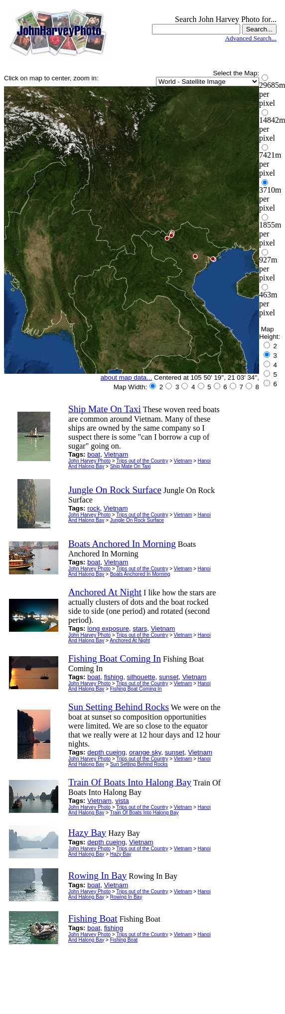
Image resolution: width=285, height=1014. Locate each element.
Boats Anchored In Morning (140, 574)
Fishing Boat (124, 940)
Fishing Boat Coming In (136, 689)
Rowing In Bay (126, 897)
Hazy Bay (121, 854)
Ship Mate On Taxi (130, 466)
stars (140, 628)
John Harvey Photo (89, 461)
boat (93, 454)
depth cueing (106, 752)
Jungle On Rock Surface (137, 520)
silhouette (141, 677)
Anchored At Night (130, 640)
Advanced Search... (251, 38)
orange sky (145, 752)
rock (93, 508)
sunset (168, 677)
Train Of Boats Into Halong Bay (144, 812)
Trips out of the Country (142, 461)
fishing (114, 677)
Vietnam (116, 454)
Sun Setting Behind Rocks (139, 764)
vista (122, 800)
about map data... (126, 377)
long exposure (108, 628)
